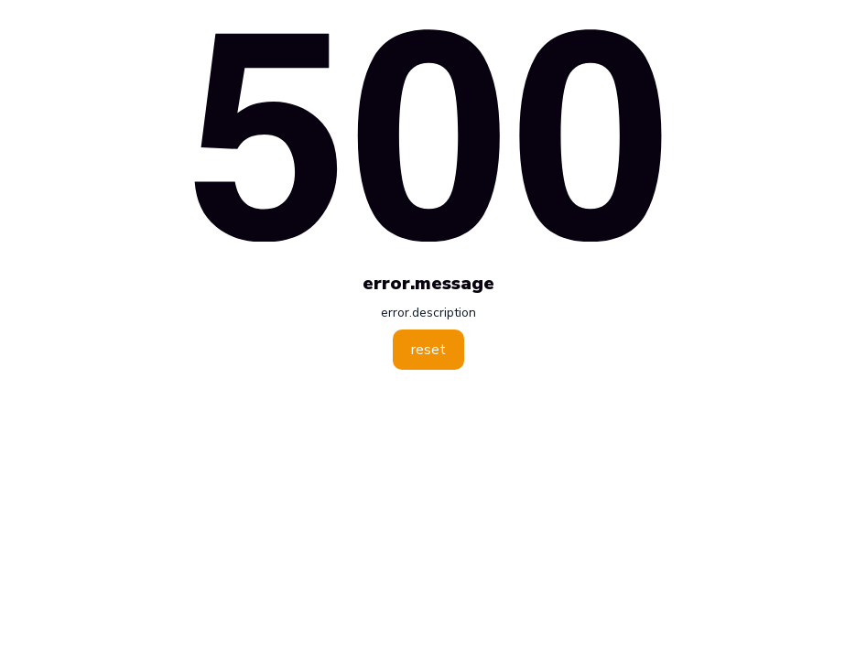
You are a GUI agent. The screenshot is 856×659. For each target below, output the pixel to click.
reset (428, 350)
